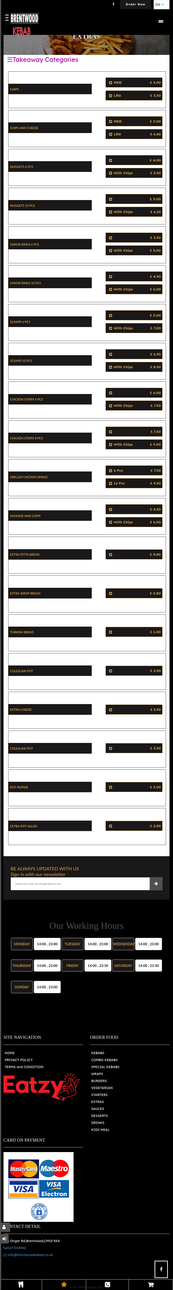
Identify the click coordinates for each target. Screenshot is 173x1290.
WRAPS (97, 1074)
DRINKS (98, 1123)
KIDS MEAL (100, 1130)
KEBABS (97, 1053)
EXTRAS (97, 1102)
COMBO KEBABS (104, 1060)
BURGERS (99, 1081)
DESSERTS (99, 1116)
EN (159, 5)
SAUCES (97, 1109)
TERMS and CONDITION (24, 1067)
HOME (9, 1053)
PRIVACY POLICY (19, 1060)
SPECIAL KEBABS (105, 1067)
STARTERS (99, 1095)
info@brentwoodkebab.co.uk (28, 1255)
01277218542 (15, 1248)
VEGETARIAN (102, 1088)
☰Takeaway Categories (42, 59)
